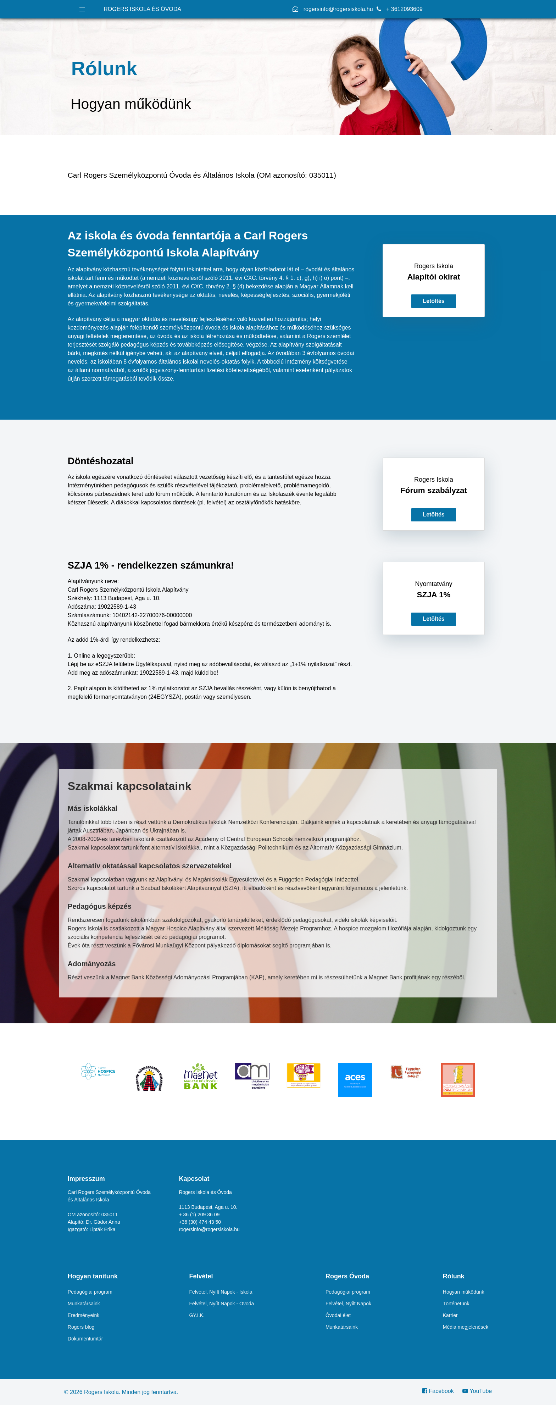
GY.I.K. (196, 1315)
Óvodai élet (338, 1315)
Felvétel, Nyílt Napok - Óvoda (221, 1303)
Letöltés (433, 301)
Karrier (450, 1315)
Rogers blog (81, 1327)
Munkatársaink (84, 1303)
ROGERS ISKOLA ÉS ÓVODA (142, 9)
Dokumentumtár (85, 1339)
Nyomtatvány (433, 583)
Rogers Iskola (433, 266)
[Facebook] (440, 1391)
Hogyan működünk (463, 1292)
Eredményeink (84, 1315)
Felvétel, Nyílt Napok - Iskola (220, 1292)
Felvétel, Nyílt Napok (348, 1303)
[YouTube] (475, 1391)
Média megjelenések (465, 1327)
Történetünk (456, 1303)
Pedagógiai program (90, 1292)
